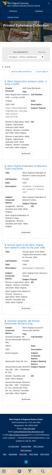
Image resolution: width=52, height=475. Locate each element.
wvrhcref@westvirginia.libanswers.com (28, 432)
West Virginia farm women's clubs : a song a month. (26, 82)
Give (4, 454)
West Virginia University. (18, 435)
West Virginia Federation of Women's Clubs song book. (26, 167)
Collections (13, 11)
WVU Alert (23, 454)
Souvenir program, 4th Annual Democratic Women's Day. (22, 322)
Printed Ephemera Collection (26, 25)
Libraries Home (13, 17)
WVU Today (33, 454)
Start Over (42, 52)
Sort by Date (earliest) (21, 71)
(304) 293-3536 (29, 429)
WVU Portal (44, 454)
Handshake (13, 454)
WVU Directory (26, 450)
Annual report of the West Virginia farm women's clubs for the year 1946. (25, 246)
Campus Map (26, 446)
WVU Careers (38, 446)
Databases (39, 11)
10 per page (42, 71)
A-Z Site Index (13, 446)
